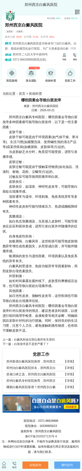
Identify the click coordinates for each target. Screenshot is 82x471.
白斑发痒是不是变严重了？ (31, 344)
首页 (22, 93)
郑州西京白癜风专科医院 (27, 117)
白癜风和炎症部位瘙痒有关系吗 (34, 339)
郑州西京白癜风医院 (45, 106)
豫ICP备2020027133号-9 (41, 436)
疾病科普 (35, 93)
